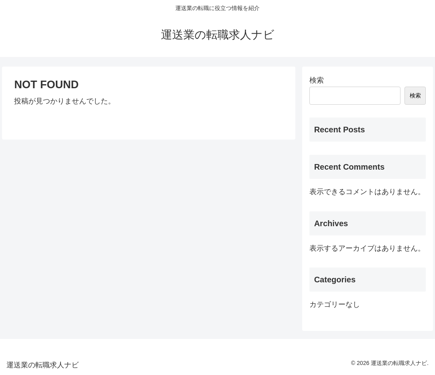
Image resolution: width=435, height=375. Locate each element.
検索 (316, 80)
